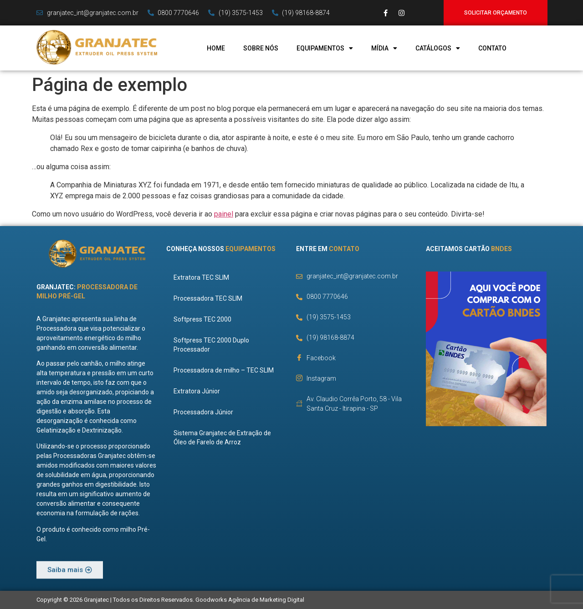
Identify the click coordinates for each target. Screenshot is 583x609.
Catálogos (437, 48)
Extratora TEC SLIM (203, 277)
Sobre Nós (260, 48)
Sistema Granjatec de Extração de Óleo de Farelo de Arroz (224, 437)
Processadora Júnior (205, 412)
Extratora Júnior (198, 391)
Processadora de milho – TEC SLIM (225, 370)
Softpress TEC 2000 (204, 319)
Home (216, 48)
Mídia (384, 48)
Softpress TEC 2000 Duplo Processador (213, 345)
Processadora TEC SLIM (209, 298)
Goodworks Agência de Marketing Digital (249, 599)
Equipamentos (325, 48)
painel (223, 214)
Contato (492, 48)
